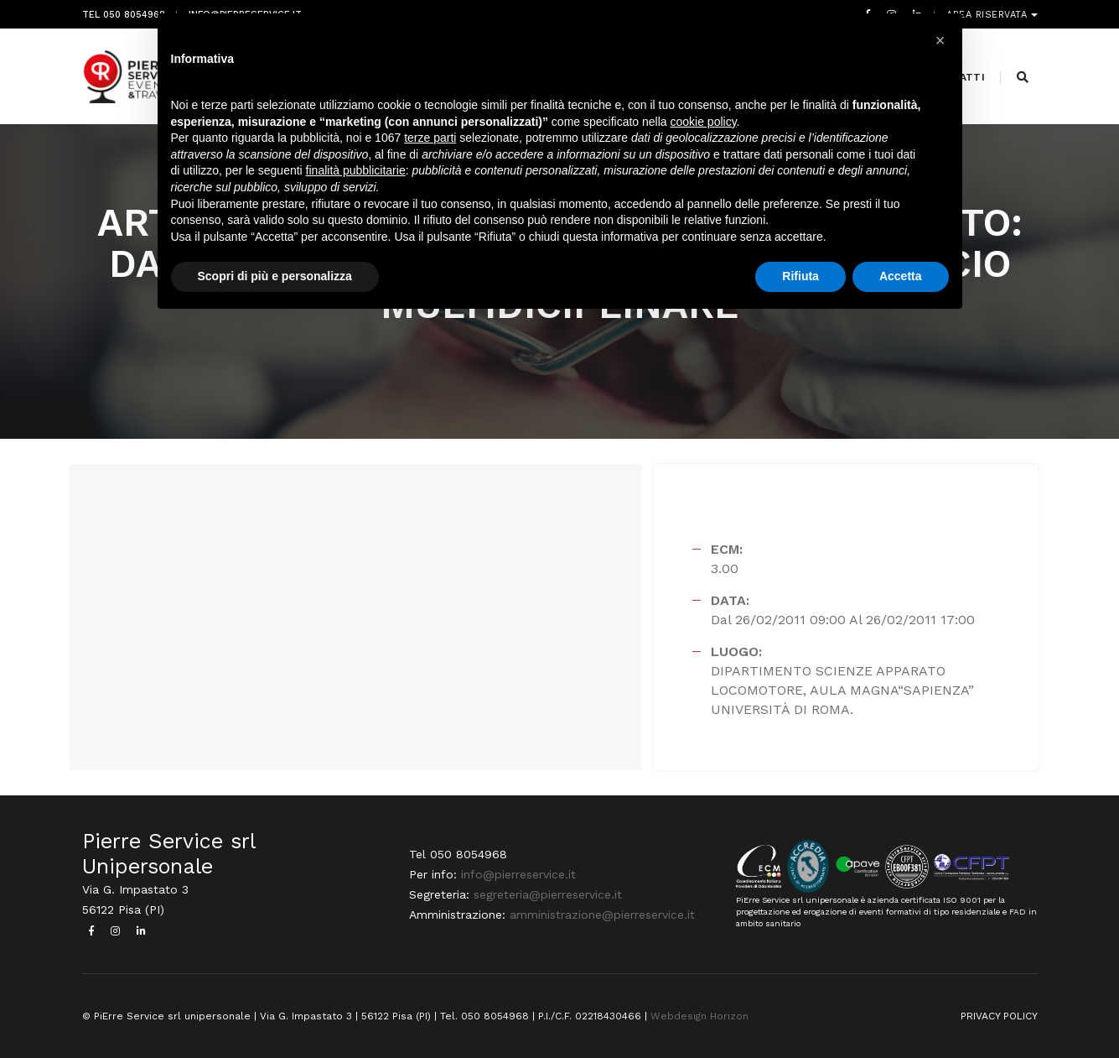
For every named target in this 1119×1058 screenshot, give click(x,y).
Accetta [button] (900, 276)
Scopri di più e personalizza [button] (275, 276)
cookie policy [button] (703, 121)
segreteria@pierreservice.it (548, 894)
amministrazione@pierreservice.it (602, 914)
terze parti (430, 137)
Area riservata (988, 14)
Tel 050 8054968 (123, 14)
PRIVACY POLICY (999, 1016)
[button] (940, 40)
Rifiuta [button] (800, 276)
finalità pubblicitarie (356, 170)
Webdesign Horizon (699, 1016)
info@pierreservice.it (518, 874)
